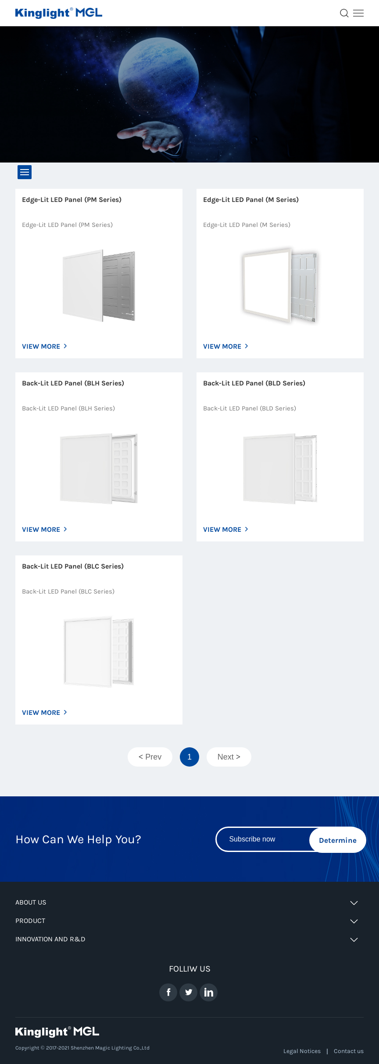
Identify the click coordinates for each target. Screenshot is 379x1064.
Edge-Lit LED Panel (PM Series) (72, 199)
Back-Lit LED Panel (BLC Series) (73, 566)
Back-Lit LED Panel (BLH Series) (73, 383)
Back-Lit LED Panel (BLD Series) (254, 383)
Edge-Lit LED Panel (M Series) (251, 199)
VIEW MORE (41, 346)
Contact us (349, 1051)
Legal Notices (302, 1051)
